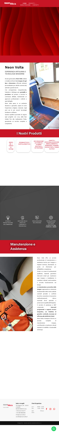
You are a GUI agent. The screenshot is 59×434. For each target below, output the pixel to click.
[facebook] (46, 409)
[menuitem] (25, 3)
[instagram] (50, 409)
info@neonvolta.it (20, 415)
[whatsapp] (54, 409)
